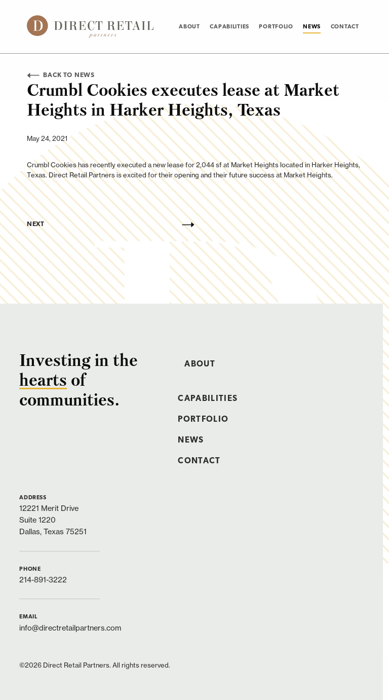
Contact (345, 27)
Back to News (61, 75)
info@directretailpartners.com (70, 628)
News (312, 27)
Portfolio (276, 27)
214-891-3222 (43, 579)
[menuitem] (189, 26)
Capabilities (229, 27)
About (189, 27)
